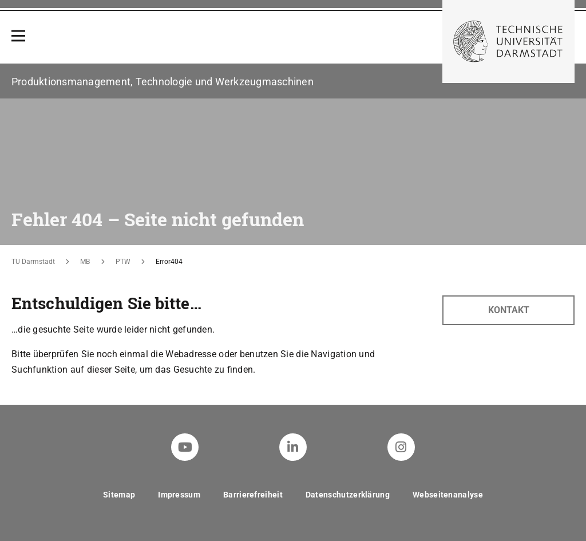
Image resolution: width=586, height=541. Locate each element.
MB (85, 262)
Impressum (179, 494)
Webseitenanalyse (448, 494)
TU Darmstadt (33, 262)
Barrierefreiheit (253, 494)
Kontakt (508, 310)
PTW (123, 262)
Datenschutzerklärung (348, 494)
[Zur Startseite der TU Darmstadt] (508, 41)
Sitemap (119, 494)
